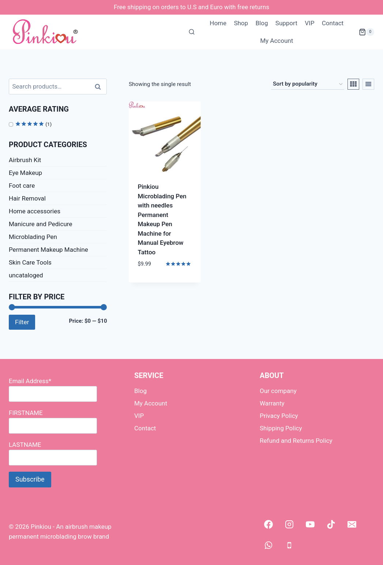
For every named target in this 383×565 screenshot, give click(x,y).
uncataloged (26, 275)
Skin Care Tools (30, 262)
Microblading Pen (33, 236)
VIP (309, 23)
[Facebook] (268, 524)
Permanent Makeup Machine (48, 249)
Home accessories (34, 211)
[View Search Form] (191, 32)
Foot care (22, 185)
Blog (261, 23)
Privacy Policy (279, 415)
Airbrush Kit (25, 160)
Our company (278, 390)
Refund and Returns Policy (296, 440)
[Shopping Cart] (366, 32)
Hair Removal (27, 198)
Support (286, 23)
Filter (22, 322)
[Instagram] (289, 524)
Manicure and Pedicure (40, 224)
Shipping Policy (281, 428)
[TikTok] (331, 524)
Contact (332, 23)
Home (218, 23)
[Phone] (289, 545)
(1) (33, 124)
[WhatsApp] (268, 545)
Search (100, 86)
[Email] (352, 524)
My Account (276, 40)
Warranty (272, 403)
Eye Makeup (25, 172)
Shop (241, 23)
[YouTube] (310, 524)
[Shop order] (307, 84)
